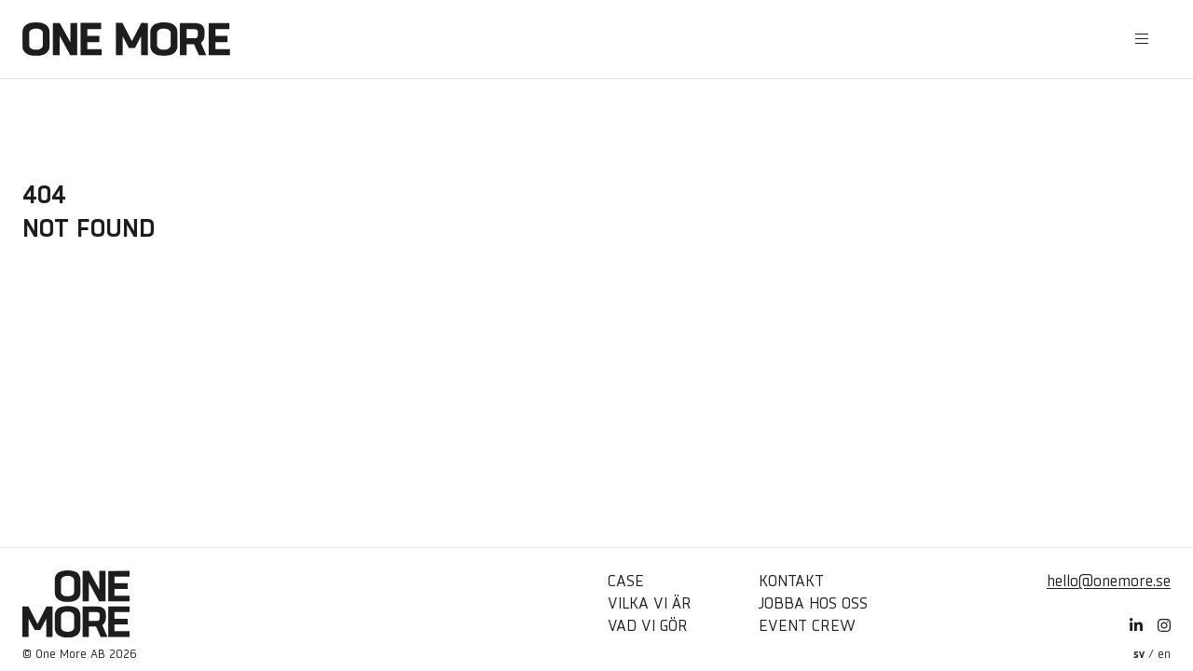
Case (626, 581)
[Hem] (126, 39)
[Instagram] (1164, 626)
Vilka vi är (650, 603)
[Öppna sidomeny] (1142, 39)
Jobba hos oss (813, 603)
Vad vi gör (648, 626)
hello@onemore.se (1109, 581)
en (1164, 654)
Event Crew (807, 626)
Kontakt (791, 581)
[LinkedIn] (1136, 626)
